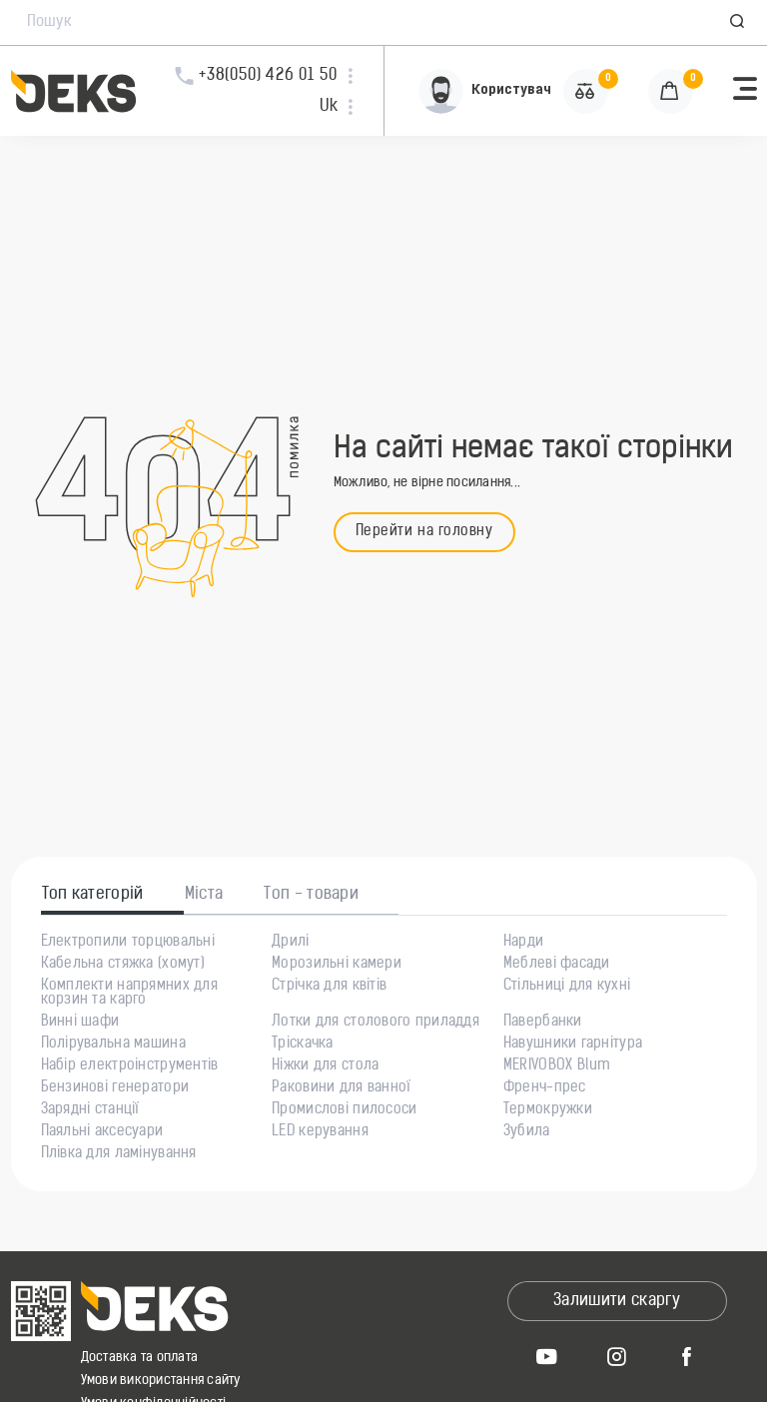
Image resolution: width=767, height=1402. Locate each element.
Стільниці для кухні (566, 987)
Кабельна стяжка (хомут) (123, 965)
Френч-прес (544, 1088)
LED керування (320, 1132)
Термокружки (547, 1110)
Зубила (526, 1132)
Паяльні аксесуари (102, 1132)
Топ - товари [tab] (311, 895)
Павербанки (542, 1023)
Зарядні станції (90, 1110)
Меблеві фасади (556, 965)
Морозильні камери (336, 965)
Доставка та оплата (140, 1357)
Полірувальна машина (113, 1045)
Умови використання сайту (161, 1380)
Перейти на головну (424, 531)
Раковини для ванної (341, 1088)
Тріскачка (303, 1045)
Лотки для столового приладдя (375, 1023)
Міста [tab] (204, 895)
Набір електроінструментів (130, 1066)
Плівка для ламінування (119, 1154)
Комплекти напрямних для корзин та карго (129, 994)
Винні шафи (80, 1023)
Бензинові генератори (115, 1088)
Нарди (523, 943)
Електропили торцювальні (128, 943)
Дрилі (290, 943)
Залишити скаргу (616, 1301)
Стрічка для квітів (329, 987)
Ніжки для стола (325, 1066)
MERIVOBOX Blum (557, 1066)
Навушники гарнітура (572, 1045)
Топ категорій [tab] (93, 895)
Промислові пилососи (344, 1110)
